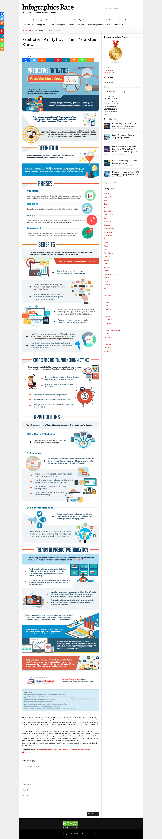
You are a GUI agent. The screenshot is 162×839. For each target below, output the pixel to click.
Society (106, 327)
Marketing (107, 295)
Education (61, 20)
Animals (106, 193)
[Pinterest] (58, 60)
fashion (106, 239)
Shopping (41, 24)
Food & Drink (108, 253)
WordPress (87, 834)
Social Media (108, 320)
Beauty (106, 204)
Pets (105, 299)
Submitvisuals (108, 70)
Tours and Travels (110, 341)
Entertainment (126, 20)
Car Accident (108, 211)
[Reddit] (42, 60)
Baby (105, 200)
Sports (82, 20)
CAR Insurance (109, 214)
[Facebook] (26, 60)
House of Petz (109, 72)
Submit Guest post (76, 24)
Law (90, 20)
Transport (107, 344)
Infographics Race (48, 7)
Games (106, 260)
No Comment (128, 128)
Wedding (107, 351)
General (107, 267)
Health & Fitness (110, 20)
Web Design (108, 348)
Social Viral (107, 323)
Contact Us (118, 24)
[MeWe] (66, 60)
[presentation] (38, 805)
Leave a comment (41, 48)
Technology (37, 20)
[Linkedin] (50, 60)
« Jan (105, 114)
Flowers (106, 246)
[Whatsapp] (82, 60)
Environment (108, 235)
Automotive (108, 197)
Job (105, 288)
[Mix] (74, 60)
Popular (106, 302)
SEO (97, 20)
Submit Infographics (56, 24)
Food (105, 249)
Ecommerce (108, 221)
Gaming (106, 264)
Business (50, 20)
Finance (106, 242)
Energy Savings (109, 228)
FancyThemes (95, 834)
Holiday (106, 278)
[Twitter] (34, 60)
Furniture (107, 256)
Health (72, 20)
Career (106, 218)
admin (34, 48)
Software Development (112, 330)
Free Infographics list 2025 (99, 24)
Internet (107, 285)
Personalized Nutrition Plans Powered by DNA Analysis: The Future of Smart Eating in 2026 (125, 149)
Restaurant (108, 309)
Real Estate (28, 24)
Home (26, 20)
